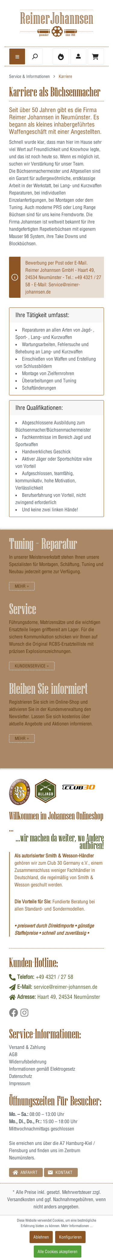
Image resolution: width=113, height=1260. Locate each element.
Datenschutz (20, 1076)
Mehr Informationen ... (77, 1225)
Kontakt (60, 1172)
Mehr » (22, 586)
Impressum (19, 1083)
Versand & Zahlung (27, 1047)
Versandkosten (21, 1199)
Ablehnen (41, 1237)
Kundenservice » (32, 666)
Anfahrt (25, 1172)
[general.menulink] (17, 56)
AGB (13, 1054)
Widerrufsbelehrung (27, 1062)
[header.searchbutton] (35, 56)
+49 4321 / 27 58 (54, 976)
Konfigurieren (70, 1237)
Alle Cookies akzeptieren (57, 1251)
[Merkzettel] (61, 56)
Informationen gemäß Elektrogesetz (42, 1069)
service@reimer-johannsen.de (65, 986)
